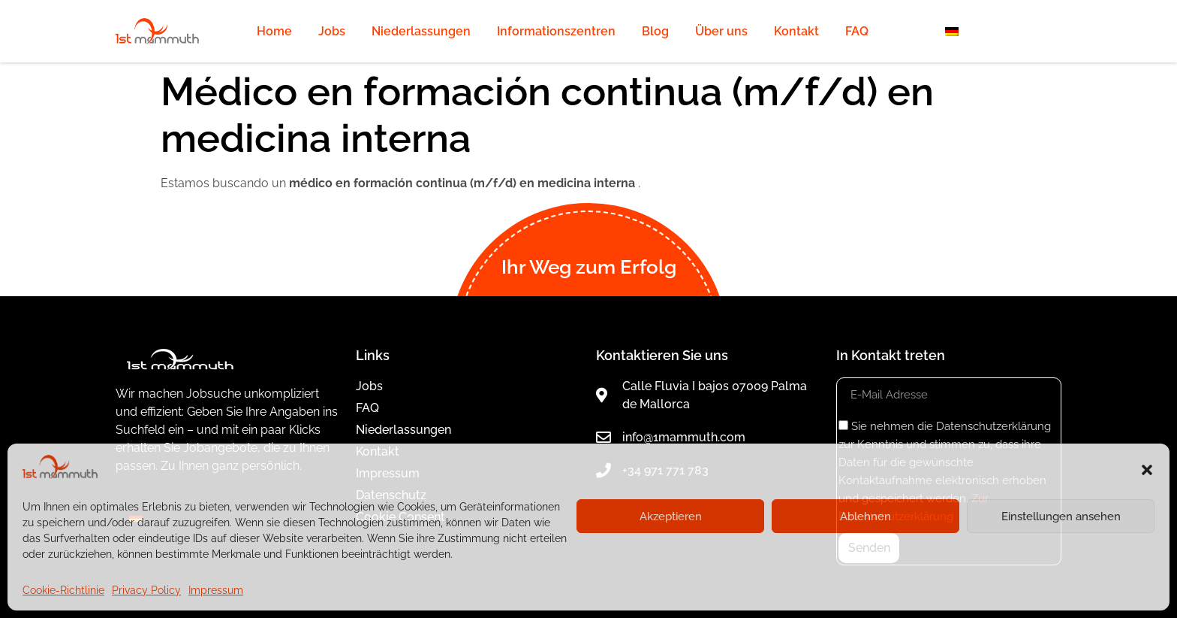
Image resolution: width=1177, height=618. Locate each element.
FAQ (856, 31)
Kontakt (796, 31)
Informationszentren (556, 31)
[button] (1146, 469)
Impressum (215, 590)
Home (274, 31)
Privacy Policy (146, 590)
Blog (655, 31)
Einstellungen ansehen (1061, 516)
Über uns (721, 31)
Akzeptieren (671, 516)
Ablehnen (865, 516)
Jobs (331, 31)
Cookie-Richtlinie (63, 590)
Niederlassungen (421, 31)
